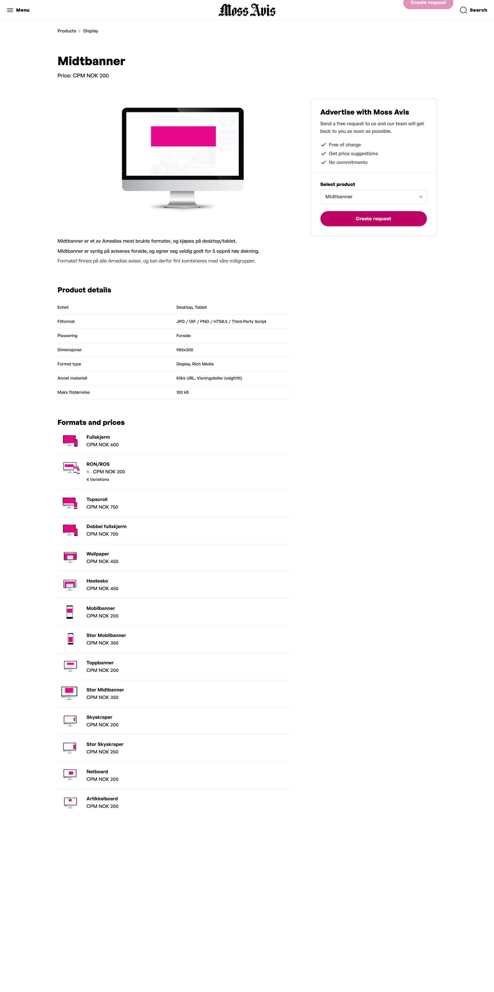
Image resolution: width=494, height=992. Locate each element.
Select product (337, 184)
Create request (428, 10)
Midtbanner (339, 197)
